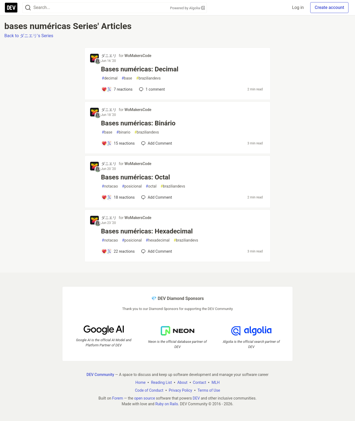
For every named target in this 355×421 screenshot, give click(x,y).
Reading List (161, 382)
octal (151, 186)
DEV (196, 398)
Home (140, 382)
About (182, 382)
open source (144, 398)
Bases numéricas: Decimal (139, 69)
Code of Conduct (149, 390)
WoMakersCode (138, 55)
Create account (329, 7)
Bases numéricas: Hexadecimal (147, 231)
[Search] (28, 8)
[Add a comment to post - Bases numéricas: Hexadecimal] (118, 251)
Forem (117, 398)
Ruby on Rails (166, 404)
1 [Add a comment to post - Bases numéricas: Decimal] (151, 89)
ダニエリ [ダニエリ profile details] (108, 55)
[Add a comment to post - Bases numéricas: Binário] (118, 143)
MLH (215, 382)
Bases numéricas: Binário (138, 123)
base (127, 78)
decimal (110, 78)
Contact (199, 382)
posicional (132, 186)
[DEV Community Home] (11, 7)
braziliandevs (148, 78)
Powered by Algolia (187, 8)
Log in (298, 7)
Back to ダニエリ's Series (28, 35)
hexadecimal (158, 240)
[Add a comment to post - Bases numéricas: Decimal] (117, 89)
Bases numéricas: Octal (135, 177)
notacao (110, 186)
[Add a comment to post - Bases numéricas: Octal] (118, 197)
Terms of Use (209, 390)
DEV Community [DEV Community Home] (100, 374)
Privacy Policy (180, 390)
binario (123, 132)
